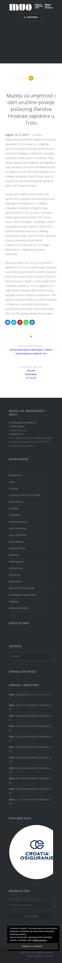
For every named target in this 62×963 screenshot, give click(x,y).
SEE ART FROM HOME (21, 588)
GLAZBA (13, 488)
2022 (11, 736)
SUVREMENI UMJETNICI (22, 595)
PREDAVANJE (16, 561)
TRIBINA (13, 601)
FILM (11, 482)
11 (50, 705)
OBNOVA (14, 555)
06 (33, 705)
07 (37, 705)
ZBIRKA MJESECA (19, 608)
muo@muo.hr (16, 434)
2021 (11, 747)
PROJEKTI (15, 575)
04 (27, 694)
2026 (11, 694)
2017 (11, 789)
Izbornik (32, 17)
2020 (11, 757)
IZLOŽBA (14, 508)
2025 (11, 705)
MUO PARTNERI (18, 535)
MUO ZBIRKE (16, 542)
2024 (11, 715)
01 (17, 694)
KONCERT (15, 515)
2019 (11, 768)
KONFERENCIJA (18, 522)
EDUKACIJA (15, 475)
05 (30, 705)
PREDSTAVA (16, 568)
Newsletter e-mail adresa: (23, 899)
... (31, 88)
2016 (11, 799)
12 (10, 709)
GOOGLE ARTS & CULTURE (24, 495)
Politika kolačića (40, 940)
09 (43, 705)
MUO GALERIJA (18, 528)
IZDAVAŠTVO (16, 502)
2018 (11, 778)
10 (46, 705)
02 (20, 694)
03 (23, 694)
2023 (11, 726)
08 (40, 715)
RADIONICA (15, 581)
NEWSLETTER (17, 548)
